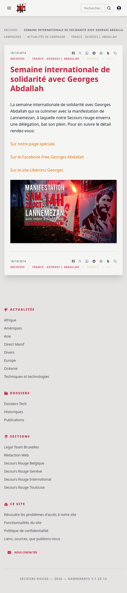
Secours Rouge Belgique (24, 463)
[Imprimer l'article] (101, 53)
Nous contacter (22, 552)
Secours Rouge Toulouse (24, 487)
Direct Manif (14, 344)
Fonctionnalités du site (22, 522)
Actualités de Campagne (46, 37)
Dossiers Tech (15, 403)
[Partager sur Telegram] (94, 53)
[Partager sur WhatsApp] (86, 53)
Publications (14, 419)
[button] (9, 8)
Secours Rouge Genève (23, 471)
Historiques (13, 411)
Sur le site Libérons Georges (36, 170)
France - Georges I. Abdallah (94, 37)
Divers (9, 352)
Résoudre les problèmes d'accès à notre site (40, 514)
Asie (7, 336)
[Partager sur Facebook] (73, 53)
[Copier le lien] (115, 53)
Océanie (11, 368)
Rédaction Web (16, 455)
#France (93, 58)
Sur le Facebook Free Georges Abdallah (47, 157)
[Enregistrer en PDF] (108, 53)
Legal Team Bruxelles (21, 447)
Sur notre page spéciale (32, 144)
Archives (11, 30)
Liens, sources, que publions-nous (32, 538)
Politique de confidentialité (26, 530)
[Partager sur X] (80, 53)
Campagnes (12, 37)
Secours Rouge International (27, 479)
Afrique (10, 320)
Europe (10, 360)
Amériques (13, 328)
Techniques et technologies (26, 376)
